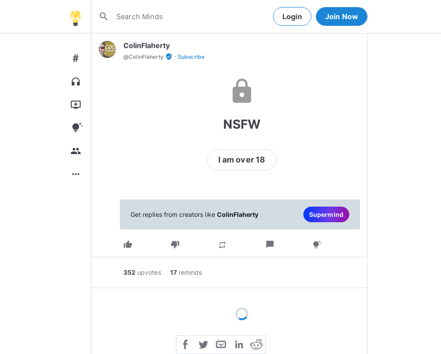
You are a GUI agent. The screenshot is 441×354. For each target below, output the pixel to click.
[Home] (75, 16)
